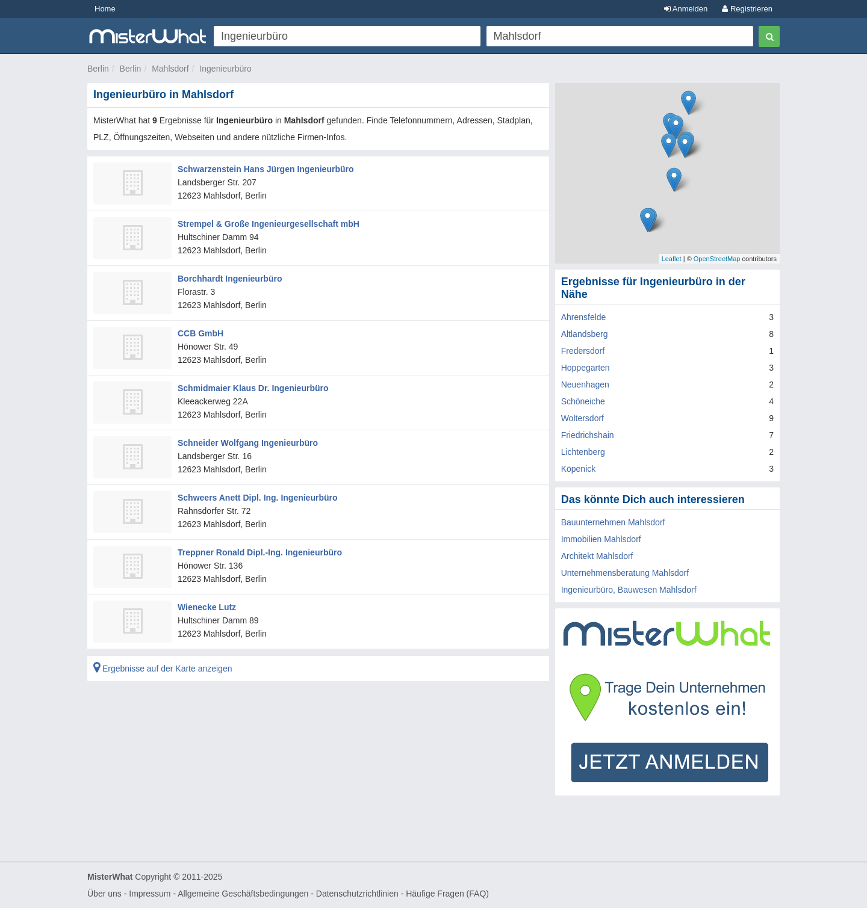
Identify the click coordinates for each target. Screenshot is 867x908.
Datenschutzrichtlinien (357, 893)
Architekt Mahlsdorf (597, 556)
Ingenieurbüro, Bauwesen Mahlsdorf (629, 590)
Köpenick (578, 469)
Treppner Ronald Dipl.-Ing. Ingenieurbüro (260, 552)
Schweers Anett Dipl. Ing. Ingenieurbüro (258, 497)
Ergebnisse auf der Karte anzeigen (162, 668)
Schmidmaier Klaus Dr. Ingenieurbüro (253, 388)
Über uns (104, 893)
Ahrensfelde (583, 317)
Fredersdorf (582, 351)
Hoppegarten (585, 367)
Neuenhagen (585, 384)
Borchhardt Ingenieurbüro (230, 278)
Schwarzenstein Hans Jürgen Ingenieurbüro (266, 169)
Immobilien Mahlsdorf (601, 539)
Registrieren (747, 8)
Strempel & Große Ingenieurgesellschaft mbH (268, 224)
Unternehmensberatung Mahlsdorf (625, 573)
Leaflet (672, 258)
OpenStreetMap (717, 258)
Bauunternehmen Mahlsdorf (613, 522)
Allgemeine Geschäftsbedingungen (243, 893)
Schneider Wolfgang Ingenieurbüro (248, 443)
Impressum (149, 893)
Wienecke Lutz (207, 607)
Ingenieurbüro (225, 68)
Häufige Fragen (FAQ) (447, 893)
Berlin (98, 68)
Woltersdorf (582, 418)
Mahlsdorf (170, 68)
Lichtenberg (583, 452)
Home (105, 8)
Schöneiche (583, 401)
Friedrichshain (587, 435)
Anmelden (685, 8)
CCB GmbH (200, 333)
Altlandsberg (584, 334)
